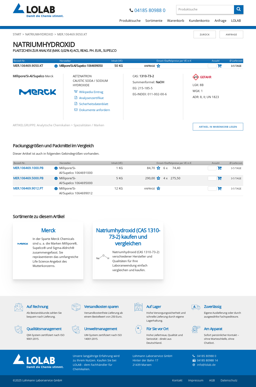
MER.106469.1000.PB (28, 168)
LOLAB (236, 20)
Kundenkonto (199, 20)
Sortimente (153, 20)
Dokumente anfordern (94, 110)
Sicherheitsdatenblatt (93, 104)
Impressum (195, 380)
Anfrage (220, 20)
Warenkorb (175, 20)
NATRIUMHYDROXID (39, 34)
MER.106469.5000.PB (28, 178)
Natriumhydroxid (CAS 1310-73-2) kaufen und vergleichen (128, 237)
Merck (48, 230)
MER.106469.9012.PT (28, 188)
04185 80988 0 (149, 10)
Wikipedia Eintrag (91, 92)
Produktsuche (130, 20)
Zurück (205, 34)
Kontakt (177, 380)
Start (17, 34)
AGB (212, 380)
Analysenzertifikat (91, 98)
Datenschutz (229, 380)
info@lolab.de (206, 365)
